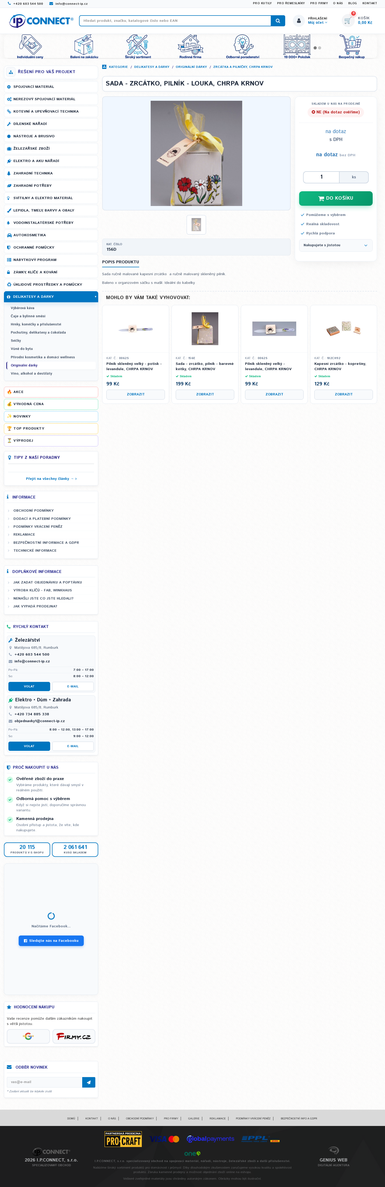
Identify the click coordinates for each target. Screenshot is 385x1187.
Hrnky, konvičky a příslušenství (36, 324)
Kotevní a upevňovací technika (46, 111)
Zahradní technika (33, 173)
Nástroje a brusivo (34, 136)
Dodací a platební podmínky (42, 518)
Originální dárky (191, 67)
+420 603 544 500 (25, 4)
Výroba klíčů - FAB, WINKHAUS (42, 590)
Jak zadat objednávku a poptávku (47, 582)
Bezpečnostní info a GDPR (299, 1118)
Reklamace (24, 534)
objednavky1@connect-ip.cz (39, 721)
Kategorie (118, 67)
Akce (18, 392)
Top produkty (28, 428)
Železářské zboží (31, 148)
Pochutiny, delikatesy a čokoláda (38, 332)
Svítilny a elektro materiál (43, 198)
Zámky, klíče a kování (35, 272)
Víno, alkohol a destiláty (31, 373)
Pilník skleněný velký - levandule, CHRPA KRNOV (268, 366)
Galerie (193, 1118)
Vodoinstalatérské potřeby (43, 222)
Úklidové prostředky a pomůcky (47, 284)
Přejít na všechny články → (50, 478)
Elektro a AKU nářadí (36, 161)
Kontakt (369, 3)
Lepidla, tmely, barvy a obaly (43, 210)
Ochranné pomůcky (33, 247)
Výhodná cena (28, 404)
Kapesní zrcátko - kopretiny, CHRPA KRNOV (340, 366)
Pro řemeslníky (291, 3)
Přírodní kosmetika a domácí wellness (43, 357)
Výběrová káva (22, 308)
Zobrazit (136, 394)
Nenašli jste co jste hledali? (43, 598)
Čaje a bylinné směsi (28, 316)
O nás (338, 3)
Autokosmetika (29, 235)
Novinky (22, 416)
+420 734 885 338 (31, 714)
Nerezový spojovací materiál (44, 99)
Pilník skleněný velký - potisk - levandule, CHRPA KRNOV (134, 366)
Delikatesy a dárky (151, 67)
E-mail (73, 686)
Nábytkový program (34, 260)
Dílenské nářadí (30, 124)
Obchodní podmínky (33, 510)
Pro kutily (262, 3)
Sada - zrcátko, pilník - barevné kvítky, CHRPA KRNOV (205, 366)
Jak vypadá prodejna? (35, 606)
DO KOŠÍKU (335, 198)
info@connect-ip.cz (68, 4)
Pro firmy (319, 3)
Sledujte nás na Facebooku (51, 940)
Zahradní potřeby (32, 185)
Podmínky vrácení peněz (38, 526)
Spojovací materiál (33, 86)
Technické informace (34, 550)
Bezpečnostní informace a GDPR (46, 542)
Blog (352, 3)
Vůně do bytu (22, 348)
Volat (29, 686)
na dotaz (327, 155)
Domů (71, 1118)
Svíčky (16, 340)
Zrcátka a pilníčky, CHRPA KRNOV (243, 67)
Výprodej (23, 440)
